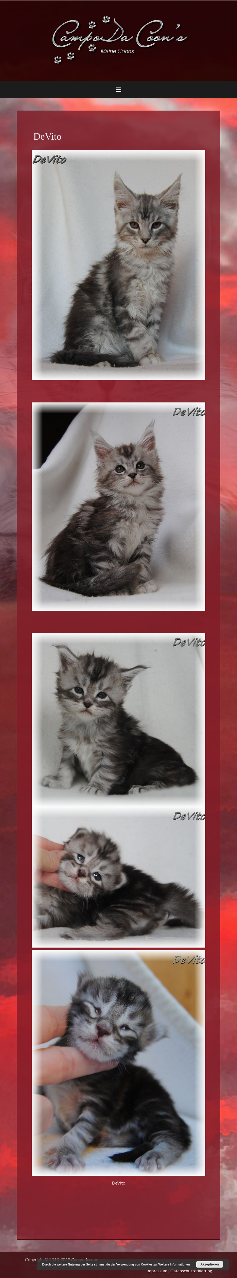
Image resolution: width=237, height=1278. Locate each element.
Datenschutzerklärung (191, 1270)
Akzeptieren (209, 1264)
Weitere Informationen (174, 1264)
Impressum (156, 1270)
